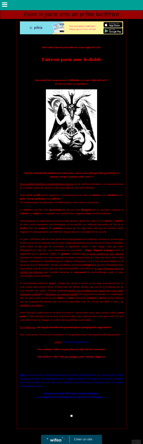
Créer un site (83, 439)
